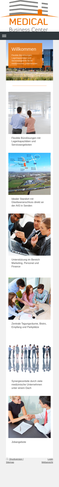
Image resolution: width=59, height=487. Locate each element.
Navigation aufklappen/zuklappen (29, 35)
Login (50, 459)
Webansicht (47, 462)
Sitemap (10, 462)
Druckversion (14, 459)
